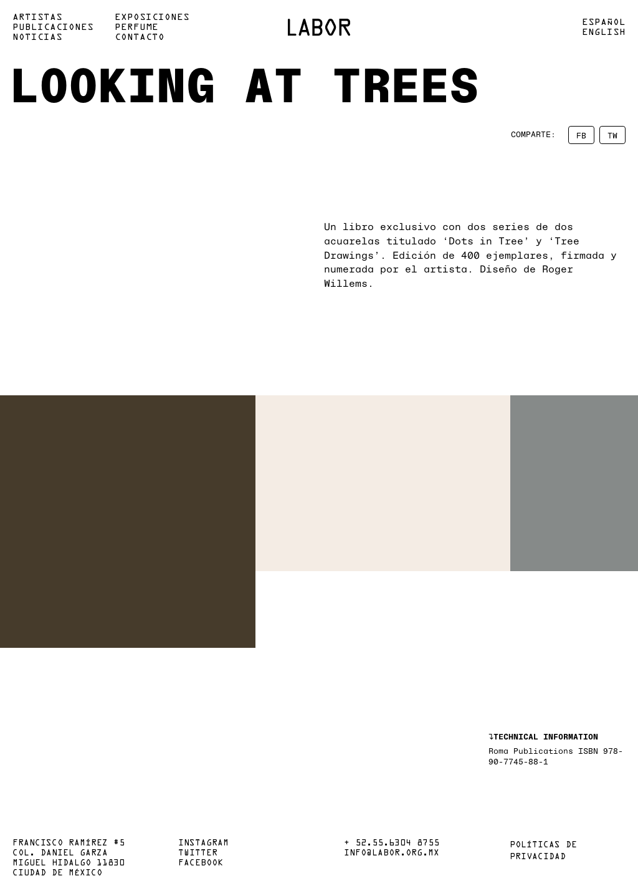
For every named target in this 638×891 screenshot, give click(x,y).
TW (612, 135)
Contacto (139, 37)
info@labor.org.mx (391, 853)
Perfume (136, 27)
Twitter (197, 853)
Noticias (37, 37)
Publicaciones (52, 27)
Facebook (200, 863)
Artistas (37, 17)
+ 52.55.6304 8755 (391, 843)
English (604, 32)
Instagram (203, 843)
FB (581, 135)
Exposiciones (152, 17)
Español (604, 22)
